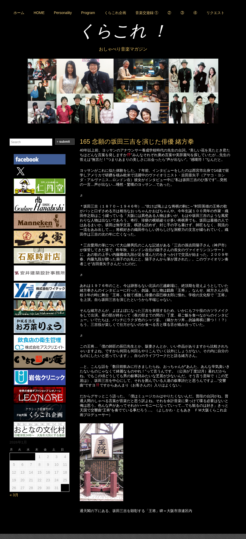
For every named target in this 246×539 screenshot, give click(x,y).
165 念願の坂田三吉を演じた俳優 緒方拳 (137, 141)
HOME (39, 13)
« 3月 (14, 495)
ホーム (18, 13)
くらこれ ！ (123, 31)
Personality (63, 13)
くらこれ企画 (115, 13)
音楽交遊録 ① (146, 13)
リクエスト (215, 13)
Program (88, 13)
